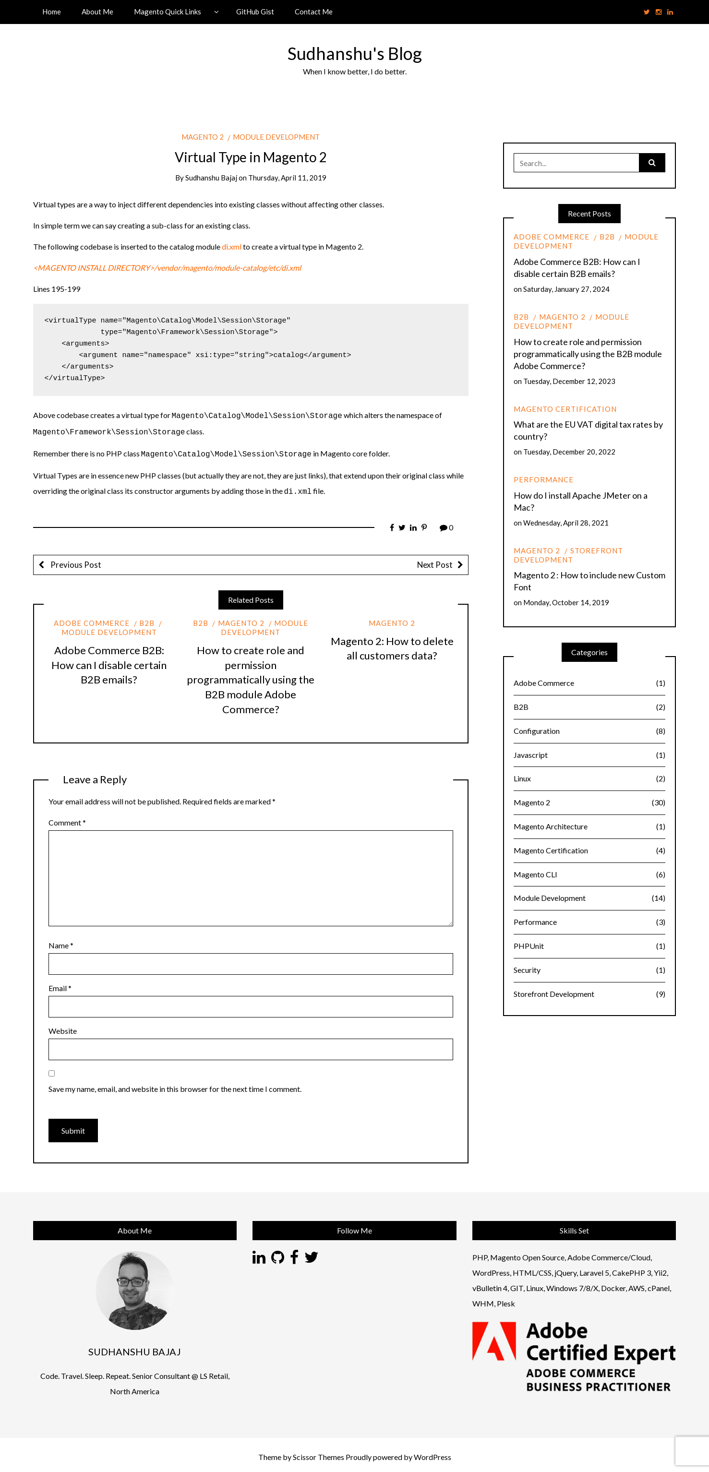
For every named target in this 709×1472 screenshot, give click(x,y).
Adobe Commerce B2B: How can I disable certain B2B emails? (109, 661)
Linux (589, 779)
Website (62, 1026)
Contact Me (314, 11)
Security (589, 970)
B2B (147, 619)
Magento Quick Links (167, 11)
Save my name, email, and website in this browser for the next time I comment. (174, 1084)
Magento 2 (202, 136)
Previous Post (75, 561)
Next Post (435, 561)
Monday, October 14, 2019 (566, 602)
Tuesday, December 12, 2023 (569, 381)
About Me (97, 11)
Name (60, 941)
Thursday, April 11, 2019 (287, 177)
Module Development (276, 136)
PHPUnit (589, 946)
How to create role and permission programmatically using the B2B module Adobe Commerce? (250, 676)
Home (51, 11)
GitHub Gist (255, 11)
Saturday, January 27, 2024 (566, 289)
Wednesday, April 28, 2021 (566, 522)
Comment (67, 818)
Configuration (589, 731)
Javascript (589, 755)
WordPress (432, 1453)
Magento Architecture (589, 827)
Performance (544, 479)
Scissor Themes (318, 1453)
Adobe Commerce (92, 619)
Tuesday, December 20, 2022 (569, 451)
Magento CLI (589, 875)
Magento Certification (565, 409)
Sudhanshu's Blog (355, 53)
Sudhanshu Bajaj (211, 177)
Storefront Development (568, 555)
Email (60, 984)
